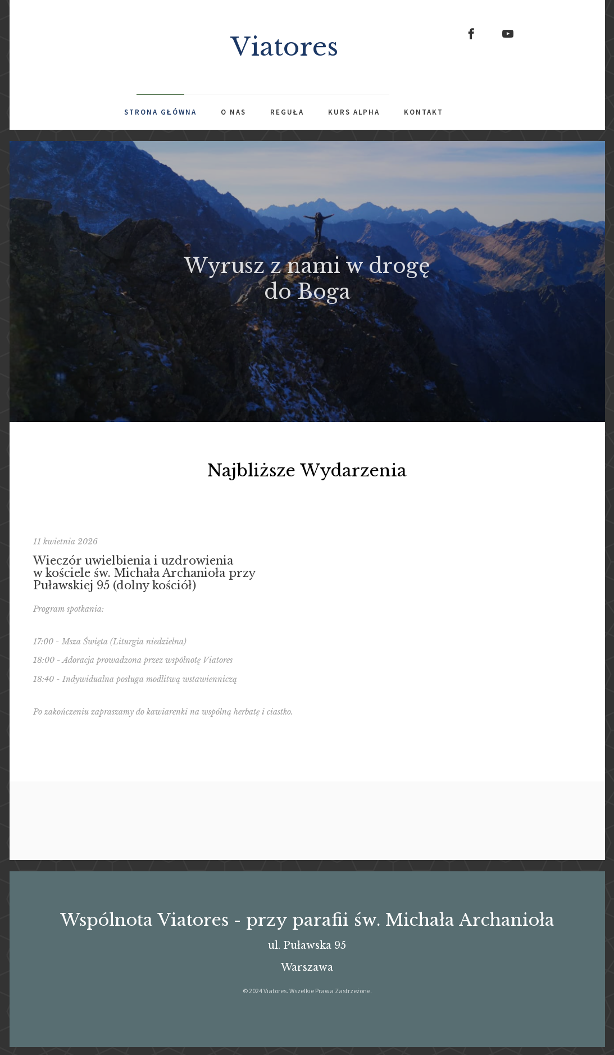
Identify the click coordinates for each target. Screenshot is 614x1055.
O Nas (233, 112)
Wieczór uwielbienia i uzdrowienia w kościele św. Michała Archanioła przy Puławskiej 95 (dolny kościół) (144, 588)
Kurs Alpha (354, 112)
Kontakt (423, 112)
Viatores (284, 46)
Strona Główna (160, 112)
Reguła (287, 112)
